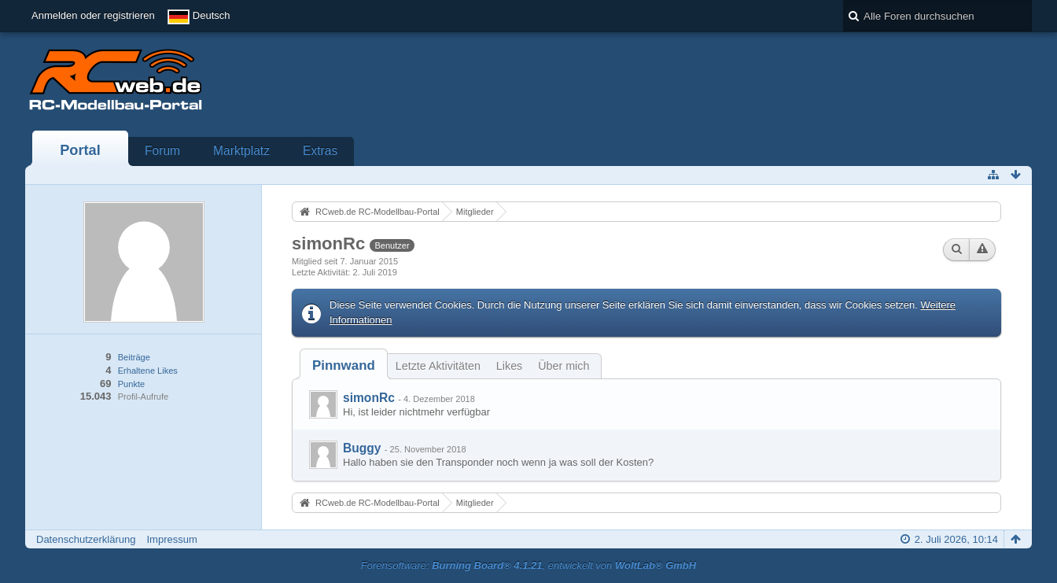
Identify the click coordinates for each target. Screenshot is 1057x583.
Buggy (362, 448)
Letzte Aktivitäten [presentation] (438, 366)
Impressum (171, 539)
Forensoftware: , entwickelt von (528, 565)
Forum (162, 150)
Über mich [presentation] (563, 366)
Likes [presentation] (509, 366)
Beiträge (134, 357)
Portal (80, 150)
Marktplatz (241, 150)
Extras (320, 150)
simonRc (369, 397)
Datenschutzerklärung (85, 539)
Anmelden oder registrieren (93, 15)
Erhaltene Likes (148, 370)
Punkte (131, 384)
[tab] (344, 365)
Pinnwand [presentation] (343, 365)
